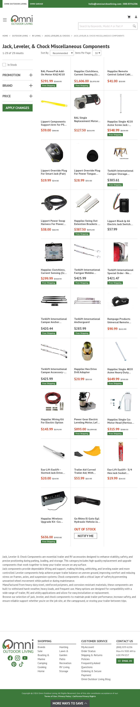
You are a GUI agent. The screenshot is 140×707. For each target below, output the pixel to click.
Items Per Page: (83, 53)
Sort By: (45, 53)
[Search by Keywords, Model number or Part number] (105, 27)
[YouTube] (24, 658)
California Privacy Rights (84, 696)
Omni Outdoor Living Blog (95, 679)
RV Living (64, 667)
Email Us (125, 660)
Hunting (63, 647)
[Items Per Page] (96, 54)
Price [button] (7, 97)
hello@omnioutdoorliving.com (105, 4)
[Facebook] (10, 658)
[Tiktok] (21, 664)
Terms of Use (50, 696)
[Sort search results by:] (62, 54)
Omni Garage (36, 4)
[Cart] (128, 17)
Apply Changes (17, 109)
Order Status (88, 651)
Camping (42, 663)
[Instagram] (17, 658)
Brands (41, 647)
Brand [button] (8, 86)
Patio (62, 659)
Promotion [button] (11, 76)
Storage (63, 671)
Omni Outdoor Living (15, 4)
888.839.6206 (130, 4)
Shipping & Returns (91, 655)
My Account (87, 647)
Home (41, 671)
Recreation (65, 663)
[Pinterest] (13, 664)
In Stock (12, 65)
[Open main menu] (5, 22)
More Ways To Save (70, 703)
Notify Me (86, 553)
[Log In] (135, 17)
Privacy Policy (64, 696)
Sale (40, 651)
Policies (85, 659)
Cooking (42, 667)
